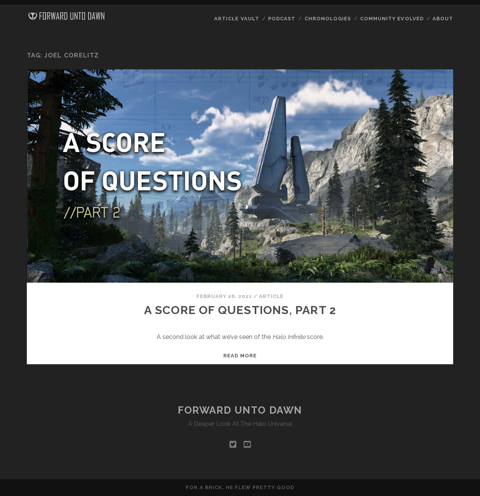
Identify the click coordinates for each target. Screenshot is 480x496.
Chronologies (328, 18)
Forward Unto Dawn (240, 410)
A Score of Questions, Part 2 (240, 310)
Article (271, 296)
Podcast (281, 18)
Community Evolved (392, 18)
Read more (239, 355)
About (442, 18)
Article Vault (236, 18)
